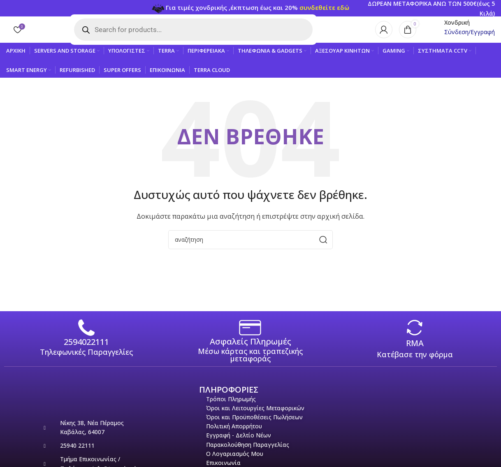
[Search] (250, 246)
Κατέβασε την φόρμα (415, 362)
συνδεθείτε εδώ (324, 8)
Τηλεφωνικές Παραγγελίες (86, 359)
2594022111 (86, 349)
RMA (415, 350)
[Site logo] (47, 33)
